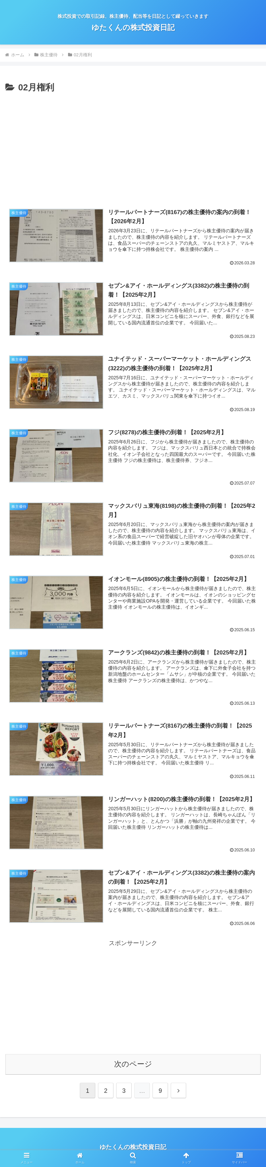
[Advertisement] (133, 145)
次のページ (133, 1064)
